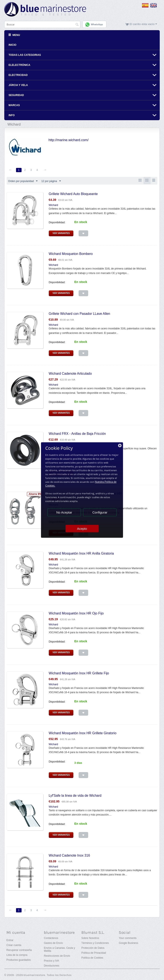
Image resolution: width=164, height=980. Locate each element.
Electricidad (18, 74)
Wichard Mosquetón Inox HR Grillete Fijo (79, 673)
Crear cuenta (13, 945)
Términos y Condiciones (95, 943)
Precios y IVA (51, 960)
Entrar (9, 940)
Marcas (14, 105)
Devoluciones (51, 965)
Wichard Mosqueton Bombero (71, 254)
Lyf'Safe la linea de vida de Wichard (75, 795)
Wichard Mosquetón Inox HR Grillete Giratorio (82, 733)
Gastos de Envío (53, 943)
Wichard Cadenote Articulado (70, 373)
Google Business (128, 943)
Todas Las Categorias (25, 54)
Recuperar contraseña (19, 950)
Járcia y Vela (18, 84)
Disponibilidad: (57, 222)
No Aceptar (64, 512)
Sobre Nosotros (90, 938)
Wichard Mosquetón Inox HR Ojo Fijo (76, 613)
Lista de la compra (16, 954)
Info (12, 115)
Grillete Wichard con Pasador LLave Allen (79, 313)
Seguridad (16, 94)
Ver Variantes (61, 233)
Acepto (82, 528)
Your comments (127, 938)
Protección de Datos (92, 947)
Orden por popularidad (23, 181)
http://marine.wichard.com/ (68, 140)
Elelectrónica (19, 64)
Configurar (99, 512)
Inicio (12, 44)
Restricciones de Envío (57, 955)
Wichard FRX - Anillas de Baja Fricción (77, 433)
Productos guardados (18, 959)
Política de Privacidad (93, 952)
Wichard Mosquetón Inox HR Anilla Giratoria (81, 553)
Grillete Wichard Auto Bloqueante (73, 194)
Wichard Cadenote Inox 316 (69, 855)
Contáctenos (51, 938)
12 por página (51, 181)
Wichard (53, 205)
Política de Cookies (92, 957)
